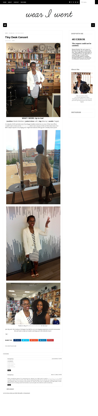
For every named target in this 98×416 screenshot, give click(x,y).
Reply (9, 370)
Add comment (10, 389)
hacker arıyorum (11, 364)
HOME (4, 2)
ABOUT (10, 2)
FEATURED (23, 2)
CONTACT (16, 2)
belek (9, 368)
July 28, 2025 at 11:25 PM (57, 358)
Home (6, 33)
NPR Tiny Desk (25, 126)
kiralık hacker (11, 362)
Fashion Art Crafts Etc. (34, 326)
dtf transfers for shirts (53, 378)
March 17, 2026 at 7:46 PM (56, 374)
